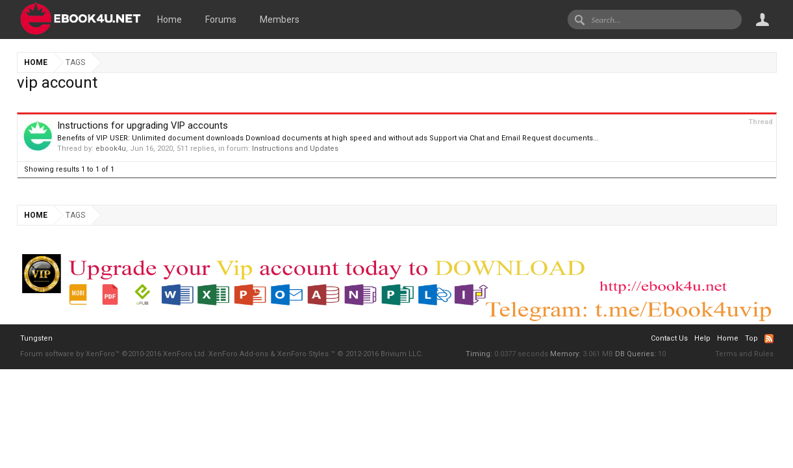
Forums (220, 19)
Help (702, 338)
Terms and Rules (744, 354)
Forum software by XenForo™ (113, 354)
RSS (769, 338)
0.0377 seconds (521, 354)
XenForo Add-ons (238, 354)
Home (169, 19)
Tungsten (36, 338)
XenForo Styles (303, 354)
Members (279, 19)
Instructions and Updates (295, 148)
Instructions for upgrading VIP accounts (142, 125)
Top (751, 338)
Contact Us (669, 338)
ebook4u (110, 148)
